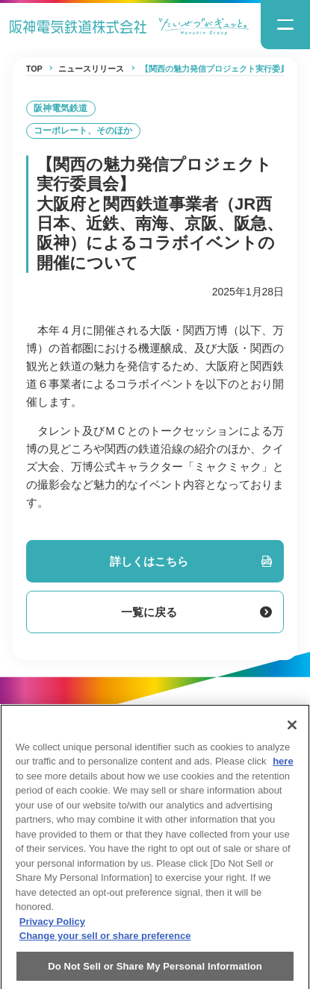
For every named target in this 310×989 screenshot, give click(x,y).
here (283, 770)
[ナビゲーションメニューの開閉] (285, 24)
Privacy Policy (52, 930)
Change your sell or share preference (105, 944)
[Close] (292, 733)
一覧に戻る (196, 612)
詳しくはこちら (191, 561)
